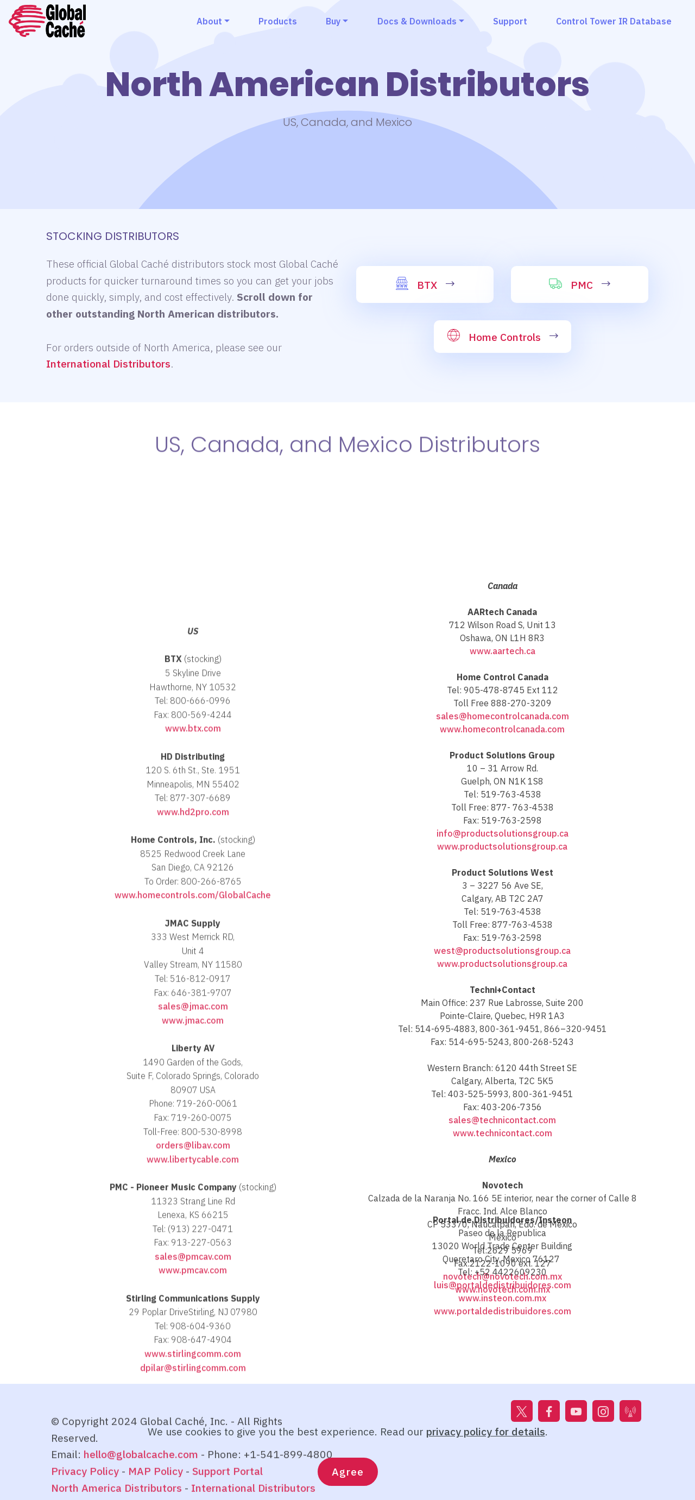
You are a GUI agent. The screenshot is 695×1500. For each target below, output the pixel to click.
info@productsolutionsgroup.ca (502, 1073)
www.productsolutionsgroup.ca (502, 1086)
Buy (333, 21)
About (209, 21)
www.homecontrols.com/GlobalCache (193, 1192)
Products (277, 21)
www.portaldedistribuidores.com (502, 1350)
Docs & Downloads (417, 21)
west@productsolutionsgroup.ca (502, 1190)
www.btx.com (193, 1026)
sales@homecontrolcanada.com (502, 956)
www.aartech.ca (502, 890)
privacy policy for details (485, 1437)
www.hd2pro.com (193, 1109)
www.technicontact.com (502, 1373)
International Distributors (108, 363)
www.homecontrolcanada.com (502, 969)
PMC (582, 285)
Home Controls (505, 337)
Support (510, 21)
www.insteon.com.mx (502, 1337)
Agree (348, 1477)
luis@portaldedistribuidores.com (502, 1324)
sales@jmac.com (193, 1304)
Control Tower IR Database (614, 21)
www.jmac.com (193, 1317)
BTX (427, 285)
